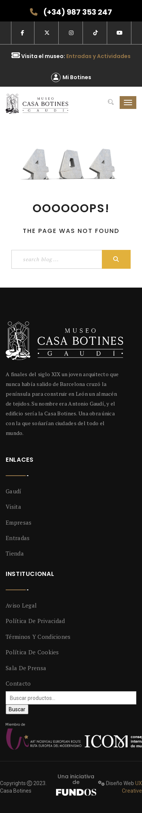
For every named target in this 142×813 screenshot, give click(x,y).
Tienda (15, 553)
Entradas (18, 538)
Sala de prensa (26, 668)
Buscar (17, 709)
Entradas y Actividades (98, 56)
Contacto (18, 683)
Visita (13, 506)
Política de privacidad (35, 621)
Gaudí (14, 491)
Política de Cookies (32, 652)
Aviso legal (21, 605)
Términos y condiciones (38, 636)
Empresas (18, 522)
